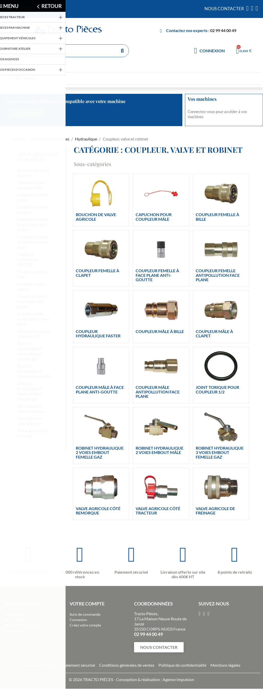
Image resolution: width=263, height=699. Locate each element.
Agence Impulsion (178, 679)
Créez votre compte (85, 625)
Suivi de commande (85, 614)
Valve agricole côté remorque (31, 408)
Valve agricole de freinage (32, 433)
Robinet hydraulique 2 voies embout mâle (34, 371)
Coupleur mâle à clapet (32, 286)
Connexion (78, 619)
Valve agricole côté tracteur (30, 421)
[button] (159, 647)
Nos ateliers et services (23, 625)
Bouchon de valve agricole (33, 173)
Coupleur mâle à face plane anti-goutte (32, 301)
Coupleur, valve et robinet (38, 157)
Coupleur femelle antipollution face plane (33, 241)
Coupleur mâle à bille (32, 274)
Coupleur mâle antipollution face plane (33, 318)
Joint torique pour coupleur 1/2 (33, 334)
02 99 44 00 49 (223, 30)
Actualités (13, 630)
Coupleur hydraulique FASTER (28, 259)
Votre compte (87, 603)
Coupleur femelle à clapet (33, 210)
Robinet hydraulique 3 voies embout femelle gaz (29, 391)
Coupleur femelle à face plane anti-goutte (33, 224)
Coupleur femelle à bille (33, 197)
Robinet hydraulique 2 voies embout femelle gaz (29, 351)
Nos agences (15, 614)
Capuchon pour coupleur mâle (31, 185)
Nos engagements (19, 619)
